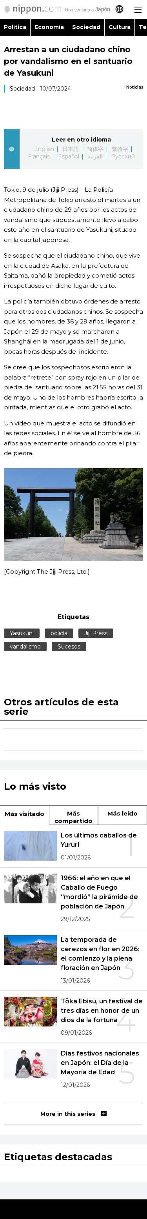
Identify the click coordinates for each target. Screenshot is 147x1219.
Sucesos (69, 646)
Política (15, 27)
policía (59, 633)
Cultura (120, 27)
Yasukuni (22, 633)
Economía (49, 27)
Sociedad (86, 27)
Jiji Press (95, 633)
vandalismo (25, 646)
